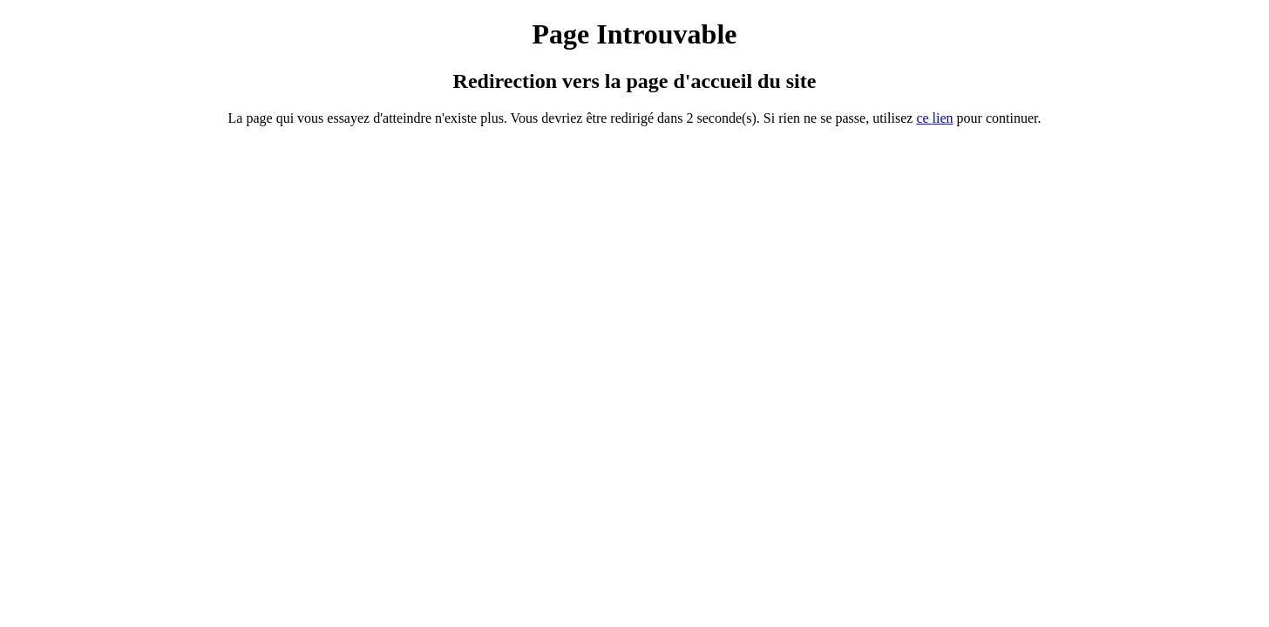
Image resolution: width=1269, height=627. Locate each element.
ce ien (934, 118)
